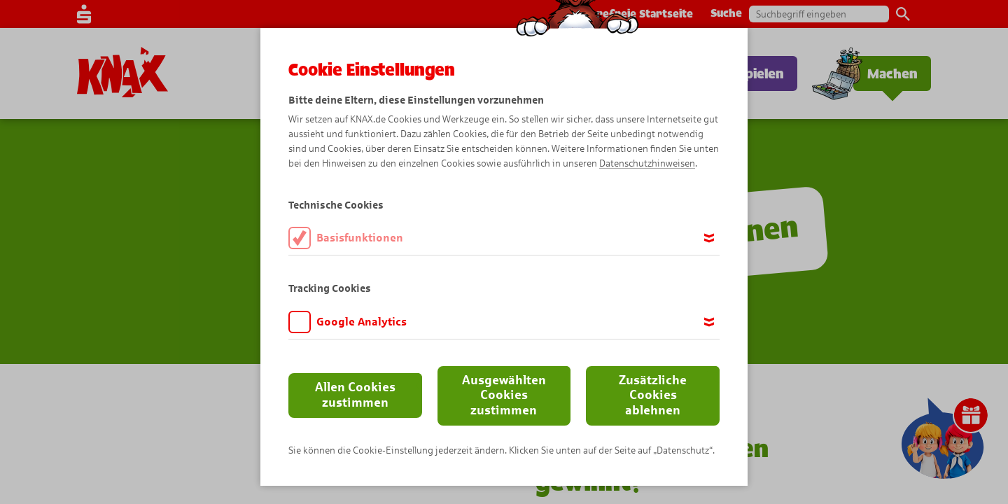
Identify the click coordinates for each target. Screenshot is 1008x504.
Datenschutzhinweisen (647, 163)
